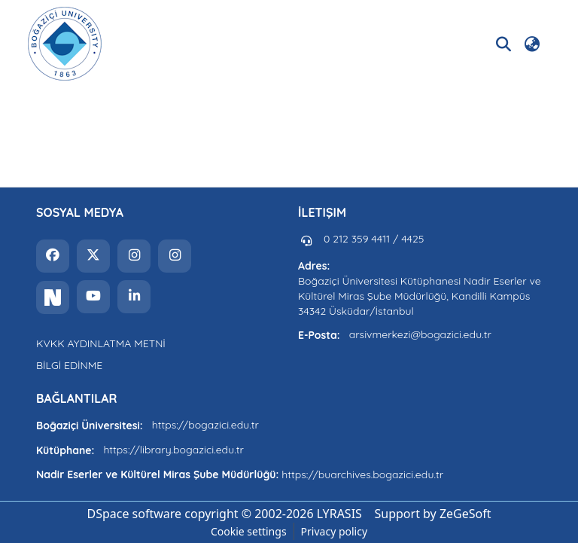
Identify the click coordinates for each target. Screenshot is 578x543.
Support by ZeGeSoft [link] (433, 513)
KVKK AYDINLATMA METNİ (101, 343)
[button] (64, 43)
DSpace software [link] (134, 513)
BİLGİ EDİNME (69, 365)
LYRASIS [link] (339, 513)
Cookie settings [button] (249, 531)
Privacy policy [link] (334, 531)
